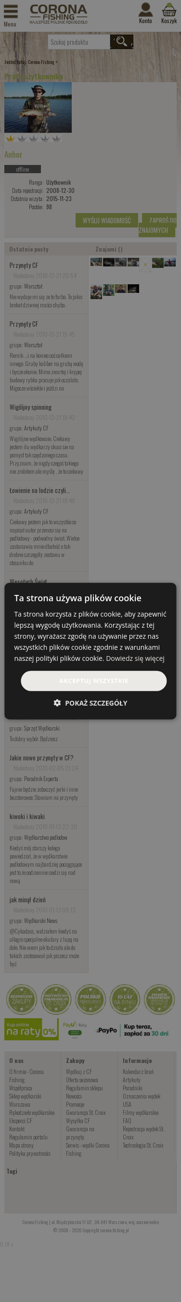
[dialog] (90, 650)
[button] (91, 703)
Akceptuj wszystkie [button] (94, 680)
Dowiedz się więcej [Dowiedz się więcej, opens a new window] (135, 658)
